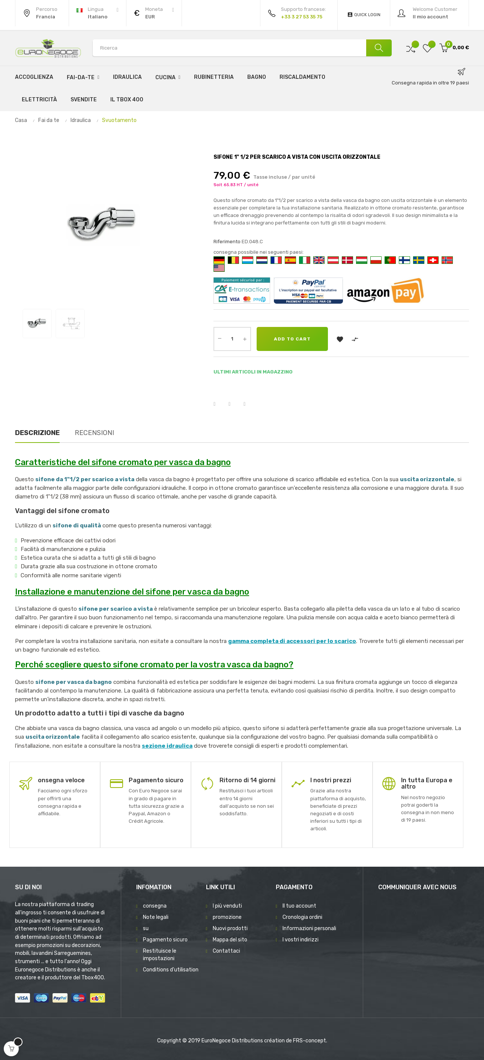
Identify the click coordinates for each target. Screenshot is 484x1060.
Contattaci (226, 951)
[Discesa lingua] (97, 13)
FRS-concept (309, 1040)
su (146, 928)
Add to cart (292, 339)
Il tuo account (299, 906)
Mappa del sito (230, 940)
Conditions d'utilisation (170, 970)
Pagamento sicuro (165, 940)
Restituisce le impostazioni (159, 955)
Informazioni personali (309, 928)
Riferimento (226, 241)
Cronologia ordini (302, 917)
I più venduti (227, 906)
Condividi (219, 404)
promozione (227, 917)
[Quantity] (232, 339)
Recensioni (94, 433)
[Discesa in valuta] (154, 13)
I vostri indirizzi (301, 940)
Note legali (155, 917)
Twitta (234, 404)
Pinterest (249, 404)
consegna (155, 906)
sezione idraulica (167, 745)
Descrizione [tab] (37, 433)
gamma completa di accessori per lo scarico (292, 641)
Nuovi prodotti (230, 928)
